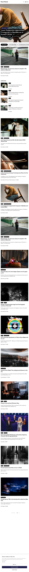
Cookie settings (14, 569)
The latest (4, 44)
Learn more (3, 561)
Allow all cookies (14, 567)
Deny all (14, 564)
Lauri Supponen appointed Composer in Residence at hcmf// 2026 (12, 32)
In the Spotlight (12, 44)
